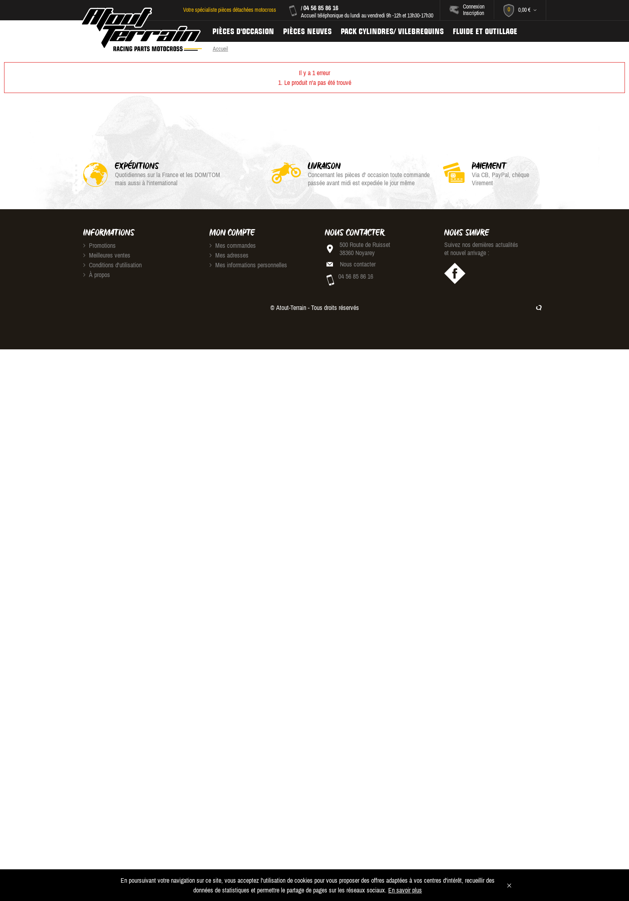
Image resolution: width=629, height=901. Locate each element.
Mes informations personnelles (248, 265)
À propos (96, 274)
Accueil (220, 48)
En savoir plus (405, 890)
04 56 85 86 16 (320, 7)
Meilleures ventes (106, 255)
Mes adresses (229, 255)
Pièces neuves (307, 31)
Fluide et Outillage (485, 31)
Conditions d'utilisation (112, 265)
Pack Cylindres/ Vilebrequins (392, 31)
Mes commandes (233, 245)
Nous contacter (358, 264)
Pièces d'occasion (243, 31)
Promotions (99, 245)
